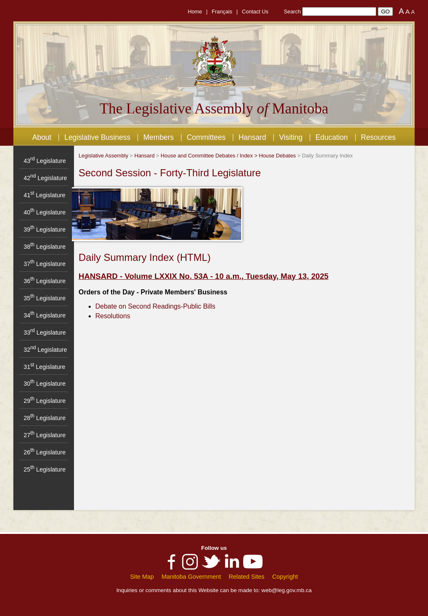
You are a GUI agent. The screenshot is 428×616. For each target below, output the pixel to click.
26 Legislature (44, 452)
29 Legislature (44, 400)
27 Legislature (44, 435)
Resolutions (112, 316)
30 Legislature (44, 383)
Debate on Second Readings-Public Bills (155, 306)
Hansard (252, 137)
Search (292, 11)
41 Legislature (44, 195)
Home (195, 11)
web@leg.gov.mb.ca (287, 590)
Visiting (291, 137)
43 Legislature (44, 160)
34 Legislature (44, 315)
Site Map (142, 576)
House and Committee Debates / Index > (209, 155)
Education (332, 137)
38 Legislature (44, 246)
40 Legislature (44, 212)
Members (158, 137)
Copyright (285, 576)
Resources (378, 137)
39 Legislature (44, 229)
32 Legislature (45, 349)
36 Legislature (44, 281)
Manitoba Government (191, 576)
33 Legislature (44, 332)
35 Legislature (44, 298)
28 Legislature (44, 418)
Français (222, 11)
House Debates (277, 155)
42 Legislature (45, 178)
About (41, 137)
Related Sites (247, 576)
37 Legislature (44, 263)
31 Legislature (44, 366)
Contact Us (255, 11)
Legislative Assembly (103, 155)
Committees (206, 137)
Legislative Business (97, 137)
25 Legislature (44, 469)
